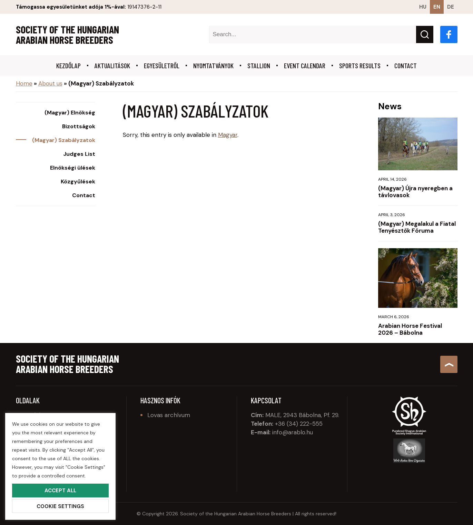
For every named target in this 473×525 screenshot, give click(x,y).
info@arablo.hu (292, 432)
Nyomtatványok (213, 65)
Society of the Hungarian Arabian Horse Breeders (67, 34)
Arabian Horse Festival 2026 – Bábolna (410, 329)
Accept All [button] (60, 490)
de (450, 6)
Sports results (360, 65)
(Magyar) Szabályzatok (63, 140)
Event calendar (304, 65)
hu (422, 6)
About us (50, 83)
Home (24, 83)
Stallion (258, 65)
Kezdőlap (68, 65)
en (436, 6)
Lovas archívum (168, 415)
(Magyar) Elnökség (70, 112)
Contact (405, 65)
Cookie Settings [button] (60, 506)
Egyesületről (161, 65)
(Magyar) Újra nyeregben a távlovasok (415, 192)
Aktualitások (112, 65)
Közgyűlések (78, 181)
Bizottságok (78, 126)
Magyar (227, 135)
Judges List (79, 154)
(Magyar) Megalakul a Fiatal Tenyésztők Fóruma (417, 227)
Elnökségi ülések (72, 167)
